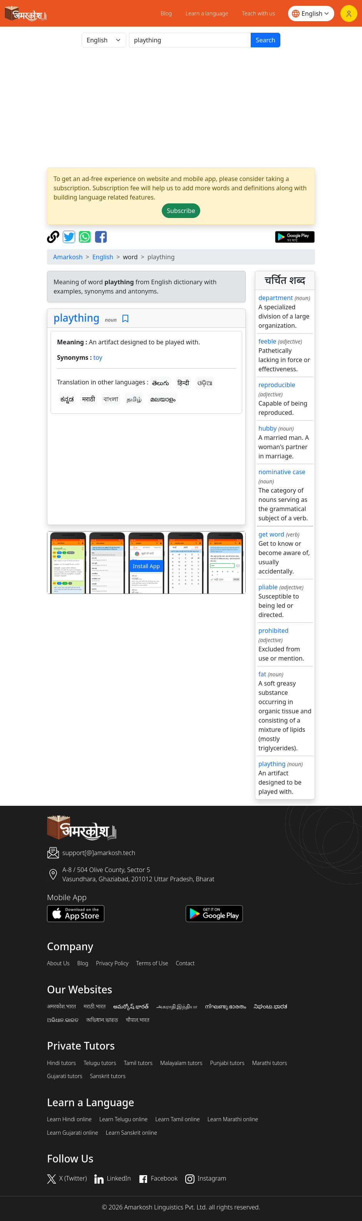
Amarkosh (68, 257)
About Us (58, 963)
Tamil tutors (138, 1063)
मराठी (88, 399)
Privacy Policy (112, 963)
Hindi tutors (61, 1063)
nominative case (281, 472)
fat (262, 674)
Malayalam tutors (181, 1063)
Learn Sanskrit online (131, 1132)
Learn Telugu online (123, 1119)
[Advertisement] (181, 107)
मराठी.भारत (95, 1006)
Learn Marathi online (233, 1119)
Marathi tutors (269, 1063)
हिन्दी (183, 383)
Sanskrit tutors (108, 1076)
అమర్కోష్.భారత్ (130, 1006)
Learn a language (207, 13)
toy (97, 357)
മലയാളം (163, 399)
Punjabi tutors (227, 1063)
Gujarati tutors (64, 1076)
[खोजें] (190, 40)
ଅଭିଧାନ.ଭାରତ (63, 1019)
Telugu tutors (100, 1063)
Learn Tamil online (177, 1119)
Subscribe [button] (181, 210)
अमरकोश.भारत (61, 1006)
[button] (62, 563)
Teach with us (258, 13)
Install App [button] (146, 566)
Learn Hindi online (69, 1119)
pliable (268, 587)
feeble (267, 341)
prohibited (273, 630)
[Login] (348, 13)
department (275, 298)
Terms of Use (152, 963)
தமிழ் (134, 399)
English (102, 257)
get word (271, 534)
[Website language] (311, 13)
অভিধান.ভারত (102, 1019)
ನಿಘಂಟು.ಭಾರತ (270, 1006)
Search (265, 40)
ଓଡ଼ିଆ (205, 383)
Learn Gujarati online (72, 1132)
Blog (166, 13)
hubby (267, 428)
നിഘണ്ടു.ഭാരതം (225, 1006)
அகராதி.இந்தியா (176, 1006)
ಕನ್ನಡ (67, 399)
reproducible (276, 385)
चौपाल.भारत (137, 1019)
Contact (185, 963)
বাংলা (111, 399)
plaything (76, 318)
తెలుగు (160, 383)
